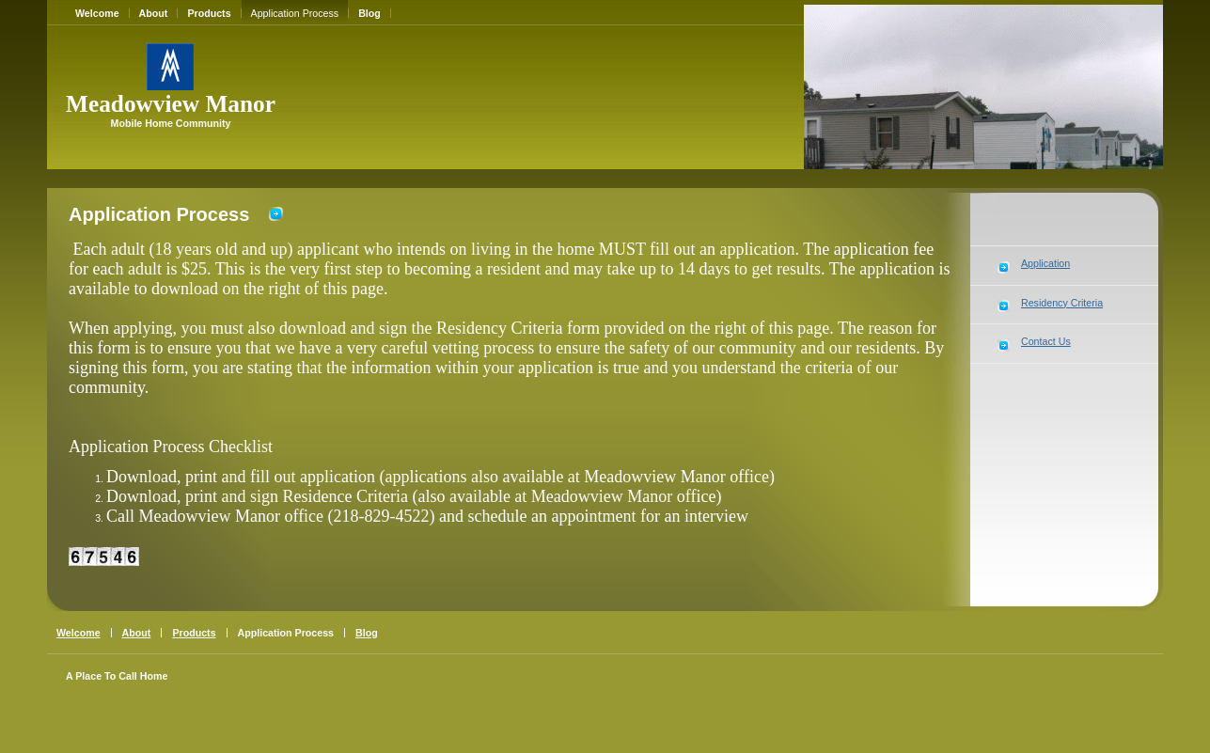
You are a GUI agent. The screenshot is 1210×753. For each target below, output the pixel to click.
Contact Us (1046, 341)
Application (1045, 263)
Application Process (295, 13)
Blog (369, 13)
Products (208, 13)
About (153, 13)
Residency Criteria (1062, 302)
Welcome (97, 13)
